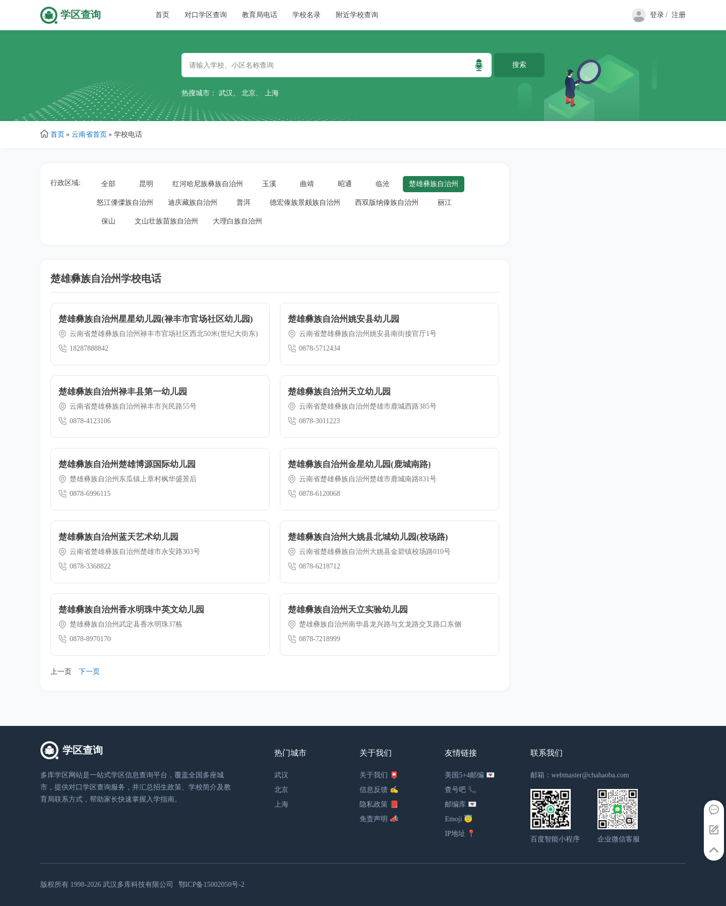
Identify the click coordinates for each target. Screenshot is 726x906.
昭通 (345, 184)
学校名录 (306, 15)
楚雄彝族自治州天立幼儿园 (339, 392)
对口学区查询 (206, 15)
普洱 (243, 202)
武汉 (226, 93)
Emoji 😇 (458, 819)
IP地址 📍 (460, 833)
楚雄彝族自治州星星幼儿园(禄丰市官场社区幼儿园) (155, 319)
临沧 (383, 184)
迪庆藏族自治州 (192, 202)
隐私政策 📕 (378, 804)
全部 (108, 184)
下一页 (89, 671)
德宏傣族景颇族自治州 (305, 202)
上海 (272, 93)
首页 (162, 15)
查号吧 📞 (460, 790)
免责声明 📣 (378, 819)
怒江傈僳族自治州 (125, 202)
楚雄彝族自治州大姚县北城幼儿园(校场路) (368, 537)
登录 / (659, 15)
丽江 (445, 202)
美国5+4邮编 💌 (469, 775)
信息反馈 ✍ (378, 790)
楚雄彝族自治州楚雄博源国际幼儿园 (127, 464)
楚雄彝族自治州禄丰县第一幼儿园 (122, 392)
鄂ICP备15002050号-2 (211, 884)
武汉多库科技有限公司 (138, 884)
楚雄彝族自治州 (433, 184)
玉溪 (269, 184)
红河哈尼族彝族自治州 (207, 184)
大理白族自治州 (237, 221)
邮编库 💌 (460, 804)
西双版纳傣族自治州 (386, 202)
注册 (679, 15)
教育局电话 (259, 15)
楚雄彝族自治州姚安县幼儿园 (343, 319)
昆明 (146, 184)
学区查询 (80, 15)
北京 (248, 93)
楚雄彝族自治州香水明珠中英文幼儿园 (131, 609)
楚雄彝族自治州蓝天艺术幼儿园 (118, 537)
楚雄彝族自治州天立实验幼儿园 (348, 609)
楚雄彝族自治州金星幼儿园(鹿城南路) (359, 464)
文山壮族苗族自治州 (166, 221)
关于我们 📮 (378, 775)
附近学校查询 (357, 15)
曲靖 (307, 184)
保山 (108, 221)
